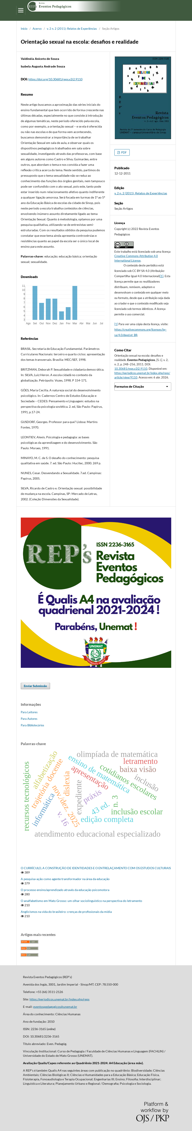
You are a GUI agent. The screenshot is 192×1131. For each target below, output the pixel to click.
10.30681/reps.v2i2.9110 (130, 368)
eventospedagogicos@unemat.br (55, 1006)
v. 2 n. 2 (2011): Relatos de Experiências (72, 28)
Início (24, 28)
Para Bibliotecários (32, 725)
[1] (161, 276)
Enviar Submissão (35, 686)
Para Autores (29, 718)
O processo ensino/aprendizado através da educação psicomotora (65, 890)
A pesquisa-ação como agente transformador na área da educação (65, 879)
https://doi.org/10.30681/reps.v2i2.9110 (55, 79)
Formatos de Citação (129, 386)
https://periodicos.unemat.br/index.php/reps (59, 999)
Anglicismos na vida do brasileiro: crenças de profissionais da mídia (66, 911)
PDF (123, 152)
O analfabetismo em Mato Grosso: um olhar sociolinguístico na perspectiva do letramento (81, 901)
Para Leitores (29, 712)
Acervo (37, 28)
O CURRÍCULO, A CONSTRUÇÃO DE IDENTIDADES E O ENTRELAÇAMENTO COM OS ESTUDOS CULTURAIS (96, 868)
